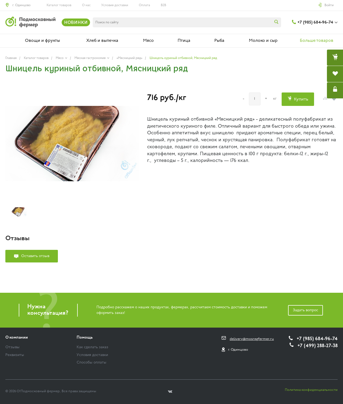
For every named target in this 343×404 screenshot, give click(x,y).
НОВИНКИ (76, 22)
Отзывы (12, 347)
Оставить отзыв (35, 256)
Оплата (144, 5)
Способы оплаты (91, 363)
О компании (16, 338)
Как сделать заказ (92, 347)
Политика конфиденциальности (311, 390)
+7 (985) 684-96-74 (315, 22)
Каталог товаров (59, 5)
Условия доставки (114, 5)
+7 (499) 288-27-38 (317, 346)
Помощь (85, 338)
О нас (86, 5)
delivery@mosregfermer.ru (252, 339)
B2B (163, 5)
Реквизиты (14, 355)
